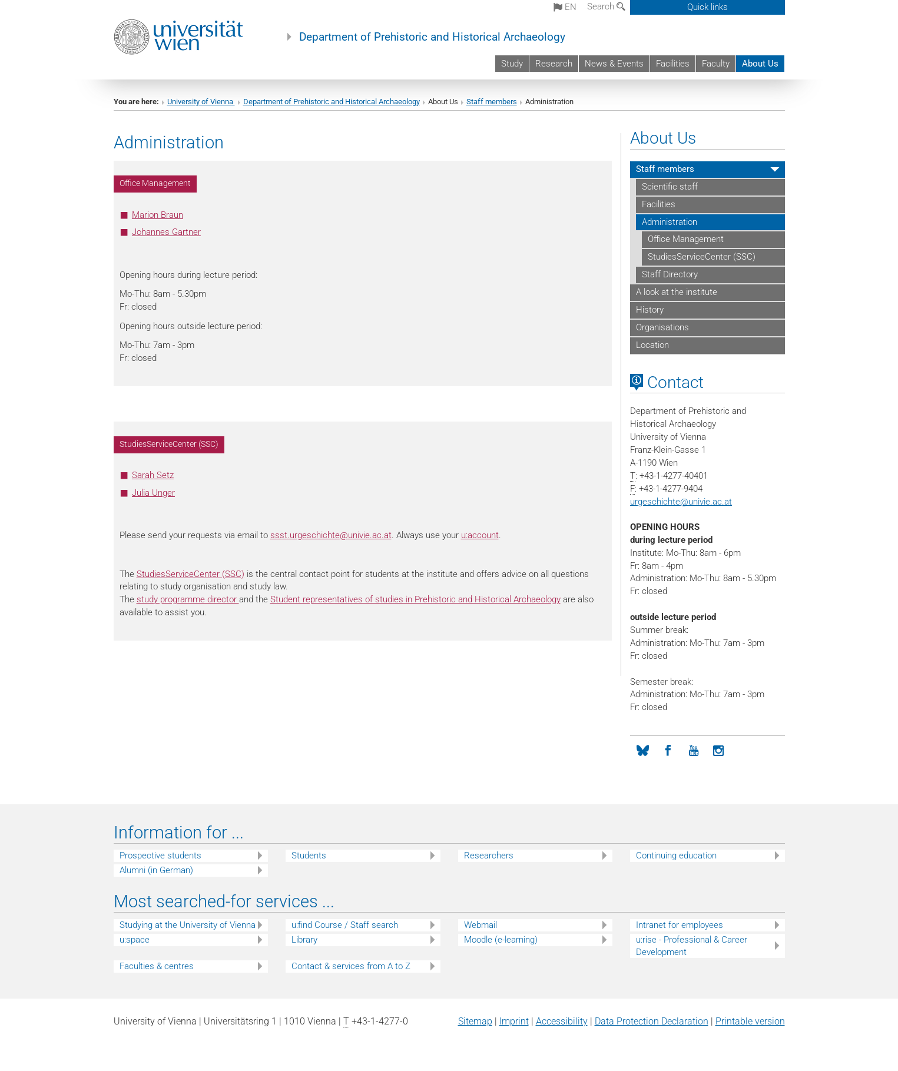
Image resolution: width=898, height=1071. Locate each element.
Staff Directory (670, 274)
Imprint (514, 1021)
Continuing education (676, 855)
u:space (135, 939)
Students (308, 855)
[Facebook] (668, 751)
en (565, 7)
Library (304, 939)
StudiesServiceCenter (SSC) (190, 574)
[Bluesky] (642, 751)
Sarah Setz (153, 475)
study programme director (188, 599)
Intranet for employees (679, 925)
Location (652, 345)
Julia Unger (153, 493)
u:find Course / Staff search (344, 925)
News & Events (614, 63)
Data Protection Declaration (651, 1021)
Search (606, 6)
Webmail (480, 925)
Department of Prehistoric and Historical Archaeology (432, 37)
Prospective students (160, 855)
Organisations (662, 327)
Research (553, 63)
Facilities (673, 63)
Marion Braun (157, 215)
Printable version (750, 1021)
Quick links (707, 7)
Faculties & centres (157, 966)
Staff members (491, 101)
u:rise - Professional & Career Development (691, 945)
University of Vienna (201, 101)
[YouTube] (693, 751)
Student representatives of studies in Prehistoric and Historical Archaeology (415, 599)
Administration (669, 222)
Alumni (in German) (156, 870)
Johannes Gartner (166, 232)
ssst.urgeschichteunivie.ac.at (331, 535)
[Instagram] (718, 751)
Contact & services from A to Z (350, 966)
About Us (760, 63)
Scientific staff (670, 186)
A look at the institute (676, 292)
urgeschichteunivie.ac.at (681, 501)
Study (512, 63)
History (650, 309)
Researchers (488, 855)
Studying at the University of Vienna (188, 925)
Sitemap (475, 1021)
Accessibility (562, 1021)
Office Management (686, 239)
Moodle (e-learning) (501, 939)
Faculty (716, 63)
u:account (480, 535)
